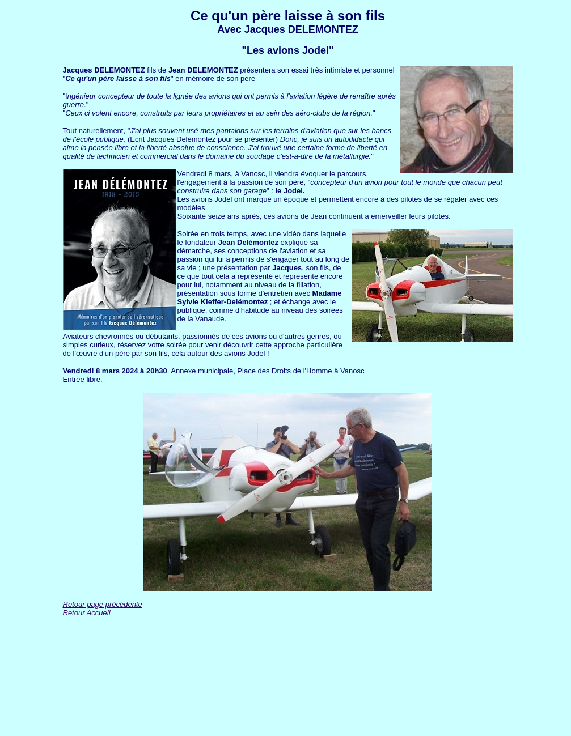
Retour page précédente (102, 604)
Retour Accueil (87, 613)
